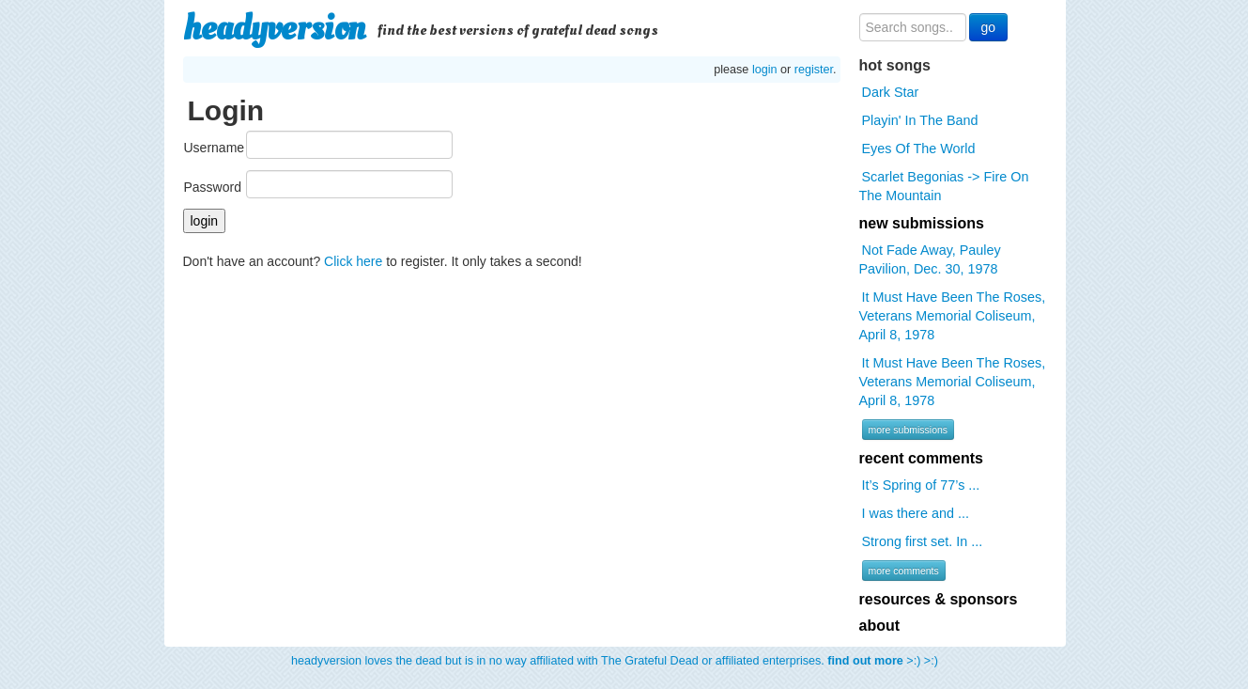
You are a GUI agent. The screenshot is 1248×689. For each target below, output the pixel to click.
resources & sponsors (938, 599)
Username (214, 147)
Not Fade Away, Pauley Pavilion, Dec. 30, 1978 (930, 259)
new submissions (921, 223)
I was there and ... (915, 513)
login (765, 69)
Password (212, 187)
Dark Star (890, 92)
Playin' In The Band (920, 120)
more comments (904, 570)
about (880, 626)
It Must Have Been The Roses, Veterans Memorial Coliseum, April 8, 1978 (952, 316)
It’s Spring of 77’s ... (921, 485)
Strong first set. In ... (922, 541)
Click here (353, 261)
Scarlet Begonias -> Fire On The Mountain (944, 186)
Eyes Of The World (919, 148)
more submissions (908, 429)
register (813, 69)
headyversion (274, 28)
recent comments (921, 458)
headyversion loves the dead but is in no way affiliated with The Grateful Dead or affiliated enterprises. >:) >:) (614, 660)
